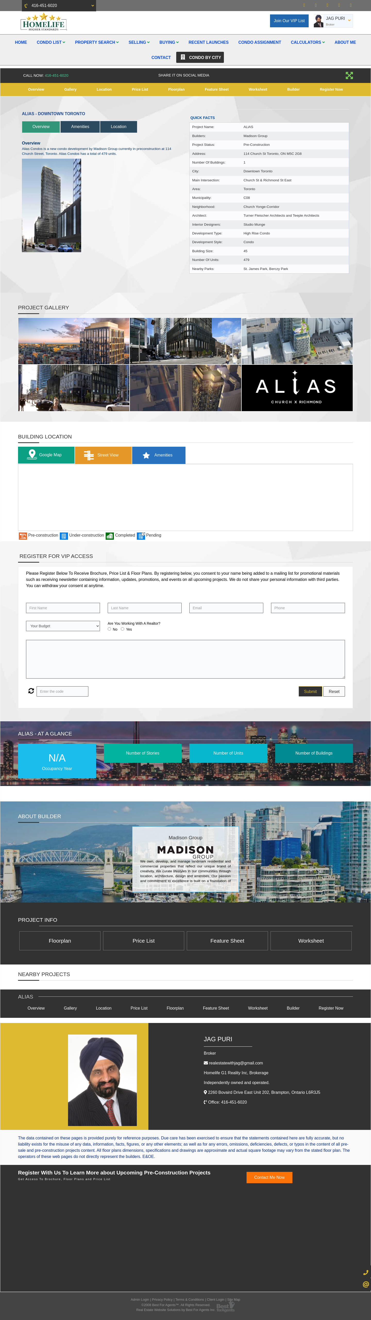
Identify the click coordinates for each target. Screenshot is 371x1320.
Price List (140, 89)
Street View (100, 455)
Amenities (80, 126)
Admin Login (140, 1299)
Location (104, 89)
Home (21, 42)
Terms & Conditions (189, 1299)
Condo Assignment (259, 42)
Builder (293, 89)
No (115, 629)
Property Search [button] (97, 42)
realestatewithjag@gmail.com (236, 1063)
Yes (129, 629)
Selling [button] (139, 42)
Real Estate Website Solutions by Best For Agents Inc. (176, 1310)
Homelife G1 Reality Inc (236, 1073)
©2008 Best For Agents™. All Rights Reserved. (175, 1305)
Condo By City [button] (200, 57)
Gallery (70, 89)
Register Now (331, 89)
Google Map (43, 455)
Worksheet (258, 89)
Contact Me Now (269, 1177)
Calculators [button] (308, 42)
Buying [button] (169, 42)
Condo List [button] (51, 42)
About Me (345, 42)
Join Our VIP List (289, 21)
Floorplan (176, 89)
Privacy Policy (162, 1299)
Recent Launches (209, 42)
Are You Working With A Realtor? (134, 623)
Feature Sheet (217, 89)
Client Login (215, 1299)
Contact (161, 57)
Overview (36, 89)
